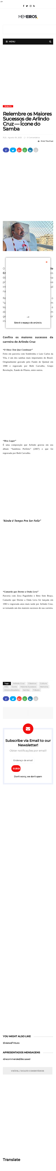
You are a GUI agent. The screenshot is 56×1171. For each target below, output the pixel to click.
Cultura (43, 683)
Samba (26, 690)
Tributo (8, 106)
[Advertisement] (28, 77)
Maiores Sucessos (28, 687)
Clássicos (32, 683)
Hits (6, 687)
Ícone (14, 687)
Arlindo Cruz (18, 683)
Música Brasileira (11, 690)
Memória (44, 687)
